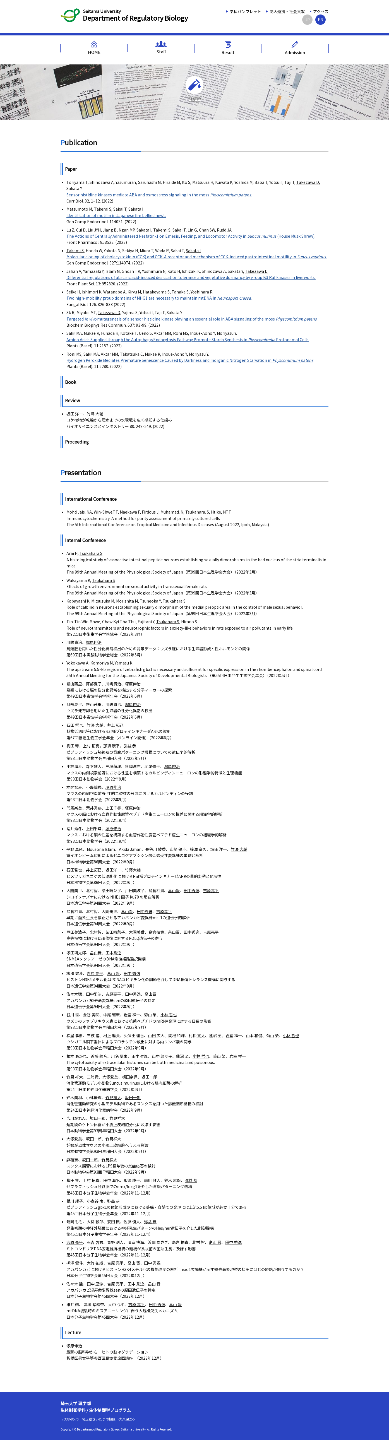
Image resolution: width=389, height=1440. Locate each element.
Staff (161, 47)
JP (307, 19)
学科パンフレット (245, 11)
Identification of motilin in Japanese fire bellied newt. (116, 215)
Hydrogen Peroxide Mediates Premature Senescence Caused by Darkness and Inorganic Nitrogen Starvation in (189, 360)
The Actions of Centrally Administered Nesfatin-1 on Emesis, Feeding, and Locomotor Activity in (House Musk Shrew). (190, 236)
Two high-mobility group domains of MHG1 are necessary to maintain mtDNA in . (159, 298)
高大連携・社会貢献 (287, 11)
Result (228, 48)
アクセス (320, 11)
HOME (94, 48)
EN (320, 19)
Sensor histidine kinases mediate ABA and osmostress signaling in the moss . (159, 195)
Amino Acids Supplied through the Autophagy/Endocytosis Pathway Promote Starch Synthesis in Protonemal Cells (187, 339)
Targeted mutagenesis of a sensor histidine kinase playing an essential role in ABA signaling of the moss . (192, 319)
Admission (295, 48)
